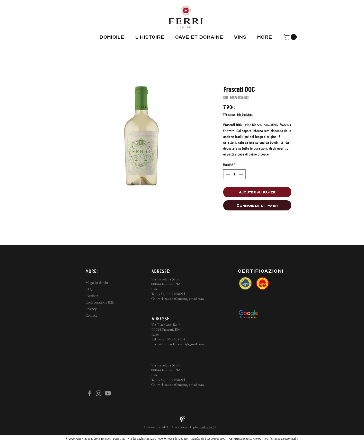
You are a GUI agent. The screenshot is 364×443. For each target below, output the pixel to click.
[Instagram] (98, 393)
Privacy (91, 309)
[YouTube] (108, 393)
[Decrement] (227, 174)
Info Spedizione (245, 115)
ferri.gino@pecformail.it (283, 438)
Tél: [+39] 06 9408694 (168, 294)
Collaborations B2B (100, 302)
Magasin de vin (97, 283)
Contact (91, 315)
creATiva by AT (207, 427)
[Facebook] (89, 393)
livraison (92, 296)
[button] (291, 37)
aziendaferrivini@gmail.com (184, 299)
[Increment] (241, 174)
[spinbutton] (234, 174)
